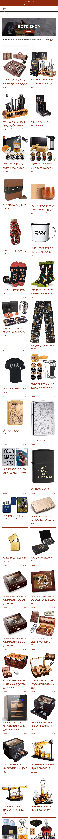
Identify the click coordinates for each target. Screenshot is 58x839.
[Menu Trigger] (55, 7)
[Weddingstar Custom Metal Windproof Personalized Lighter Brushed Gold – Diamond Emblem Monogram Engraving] (15, 542)
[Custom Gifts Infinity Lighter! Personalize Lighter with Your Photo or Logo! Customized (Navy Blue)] (15, 505)
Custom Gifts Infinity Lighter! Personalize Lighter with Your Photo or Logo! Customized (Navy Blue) (14, 517)
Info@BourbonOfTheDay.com (29, 1)
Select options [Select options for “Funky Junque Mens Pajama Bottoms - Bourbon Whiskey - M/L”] (34, 350)
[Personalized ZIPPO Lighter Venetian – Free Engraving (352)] (43, 418)
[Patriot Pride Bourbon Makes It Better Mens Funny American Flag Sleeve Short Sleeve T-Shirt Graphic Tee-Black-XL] (15, 370)
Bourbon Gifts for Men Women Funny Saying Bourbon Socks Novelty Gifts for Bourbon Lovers (14, 291)
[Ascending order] (16, 46)
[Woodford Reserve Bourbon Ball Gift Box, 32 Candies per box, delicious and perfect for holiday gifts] (15, 189)
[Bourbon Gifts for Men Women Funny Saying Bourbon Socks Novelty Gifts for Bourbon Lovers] (15, 274)
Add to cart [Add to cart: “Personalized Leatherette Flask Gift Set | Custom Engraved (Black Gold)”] (33, 565)
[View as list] (33, 46)
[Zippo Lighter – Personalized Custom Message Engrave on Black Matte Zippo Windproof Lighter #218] (43, 466)
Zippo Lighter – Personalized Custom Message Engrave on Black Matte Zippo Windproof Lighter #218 (42, 488)
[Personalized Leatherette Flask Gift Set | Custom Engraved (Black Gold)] (43, 542)
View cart (53, 40)
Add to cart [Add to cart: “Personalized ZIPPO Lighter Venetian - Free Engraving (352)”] (33, 444)
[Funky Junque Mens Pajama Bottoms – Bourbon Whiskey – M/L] (43, 321)
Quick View (25, 90)
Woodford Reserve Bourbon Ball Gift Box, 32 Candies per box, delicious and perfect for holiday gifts (14, 205)
